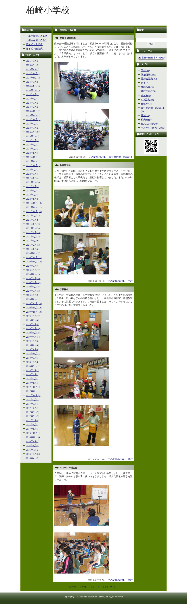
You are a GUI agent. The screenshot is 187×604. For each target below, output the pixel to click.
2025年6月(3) (32, 61)
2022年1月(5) (32, 199)
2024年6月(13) (33, 90)
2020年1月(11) (33, 299)
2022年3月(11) (33, 190)
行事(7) (144, 83)
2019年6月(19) (33, 328)
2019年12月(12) (34, 303)
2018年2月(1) (32, 378)
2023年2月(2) (32, 148)
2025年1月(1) (32, 69)
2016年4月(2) (32, 458)
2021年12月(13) (34, 203)
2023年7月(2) (32, 128)
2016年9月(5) (32, 441)
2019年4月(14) (33, 337)
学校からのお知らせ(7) (153, 128)
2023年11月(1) (33, 115)
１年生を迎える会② (36, 36)
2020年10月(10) (34, 261)
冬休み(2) (146, 95)
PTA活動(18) (147, 99)
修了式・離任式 (34, 48)
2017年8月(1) (32, 404)
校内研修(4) (147, 119)
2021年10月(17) (34, 211)
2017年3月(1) (32, 424)
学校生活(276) (148, 91)
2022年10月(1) (33, 165)
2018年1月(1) (32, 383)
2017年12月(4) (33, 387)
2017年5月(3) (32, 416)
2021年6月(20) (33, 228)
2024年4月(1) (32, 98)
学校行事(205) (148, 74)
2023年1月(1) (32, 153)
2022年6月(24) (33, 182)
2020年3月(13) (33, 291)
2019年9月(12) (33, 316)
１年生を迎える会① (36, 40)
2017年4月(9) (32, 420)
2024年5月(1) (32, 94)
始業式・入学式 (34, 44)
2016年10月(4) (33, 437)
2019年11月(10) (33, 307)
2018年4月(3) (32, 370)
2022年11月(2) (33, 161)
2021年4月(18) (33, 236)
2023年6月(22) (33, 132)
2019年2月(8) (32, 345)
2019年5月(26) (33, 332)
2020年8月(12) (33, 270)
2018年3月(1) (32, 374)
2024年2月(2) (32, 107)
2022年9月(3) (32, 169)
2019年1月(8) (32, 349)
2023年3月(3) (32, 144)
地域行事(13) (147, 87)
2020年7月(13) (33, 274)
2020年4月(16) (33, 286)
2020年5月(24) (33, 282)
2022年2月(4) (32, 194)
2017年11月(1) (33, 391)
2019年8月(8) (32, 320)
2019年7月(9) (32, 324)
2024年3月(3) (32, 103)
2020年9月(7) (32, 266)
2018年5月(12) (33, 366)
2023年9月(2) (32, 123)
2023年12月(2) (33, 111)
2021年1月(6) (32, 249)
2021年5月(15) (33, 232)
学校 (130, 281)
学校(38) (145, 70)
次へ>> (113, 587)
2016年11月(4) (33, 433)
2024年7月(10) (33, 86)
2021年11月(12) (33, 207)
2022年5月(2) (32, 186)
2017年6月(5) (32, 412)
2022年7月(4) (32, 178)
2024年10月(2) (33, 77)
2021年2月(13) (33, 245)
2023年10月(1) (33, 119)
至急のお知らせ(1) (150, 123)
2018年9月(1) (32, 358)
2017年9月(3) (32, 399)
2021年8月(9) (32, 220)
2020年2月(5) (32, 295)
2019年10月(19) (34, 312)
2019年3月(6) (32, 341)
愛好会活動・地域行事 (121, 157)
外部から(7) (147, 104)
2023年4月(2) (32, 140)
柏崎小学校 (48, 10)
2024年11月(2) (33, 73)
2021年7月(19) (33, 224)
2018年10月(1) (33, 353)
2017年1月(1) (32, 429)
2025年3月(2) (32, 65)
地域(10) (145, 115)
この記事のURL (97, 157)
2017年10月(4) (33, 395)
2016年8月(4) (32, 445)
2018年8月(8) (32, 362)
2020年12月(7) (33, 253)
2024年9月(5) (32, 82)
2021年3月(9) (32, 240)
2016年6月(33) (33, 454)
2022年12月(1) (33, 157)
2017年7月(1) (32, 408)
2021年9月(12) (33, 215)
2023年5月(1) (32, 136)
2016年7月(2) (32, 450)
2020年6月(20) (33, 278)
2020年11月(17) (33, 257)
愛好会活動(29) (149, 78)
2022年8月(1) (32, 174)
